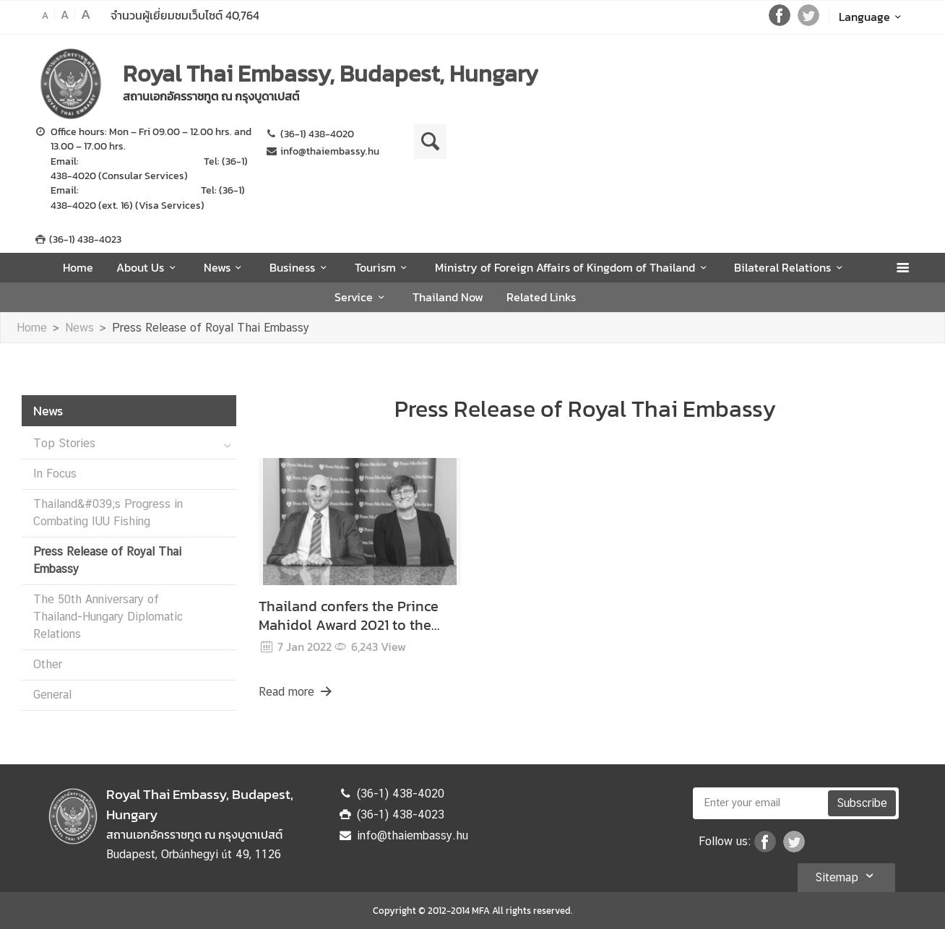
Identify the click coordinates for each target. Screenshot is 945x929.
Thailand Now (448, 297)
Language (872, 16)
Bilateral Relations (790, 267)
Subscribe (862, 803)
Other (47, 664)
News (225, 267)
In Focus (55, 473)
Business (300, 267)
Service (362, 297)
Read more (296, 692)
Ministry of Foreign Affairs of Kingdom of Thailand (573, 267)
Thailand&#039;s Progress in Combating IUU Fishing (108, 512)
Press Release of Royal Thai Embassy (210, 327)
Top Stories (64, 443)
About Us (148, 267)
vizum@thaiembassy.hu (135, 190)
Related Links (541, 297)
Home (78, 267)
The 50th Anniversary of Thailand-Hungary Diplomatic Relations (108, 616)
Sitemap (846, 875)
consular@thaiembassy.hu (141, 161)
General (52, 694)
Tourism (383, 267)
